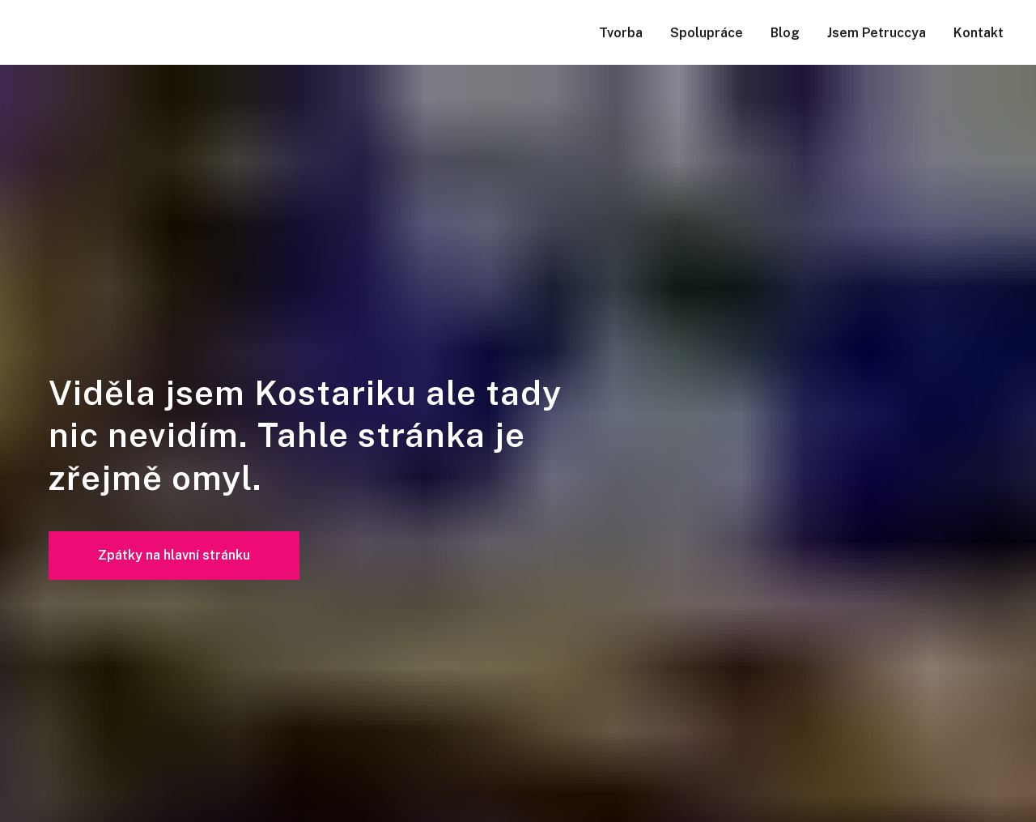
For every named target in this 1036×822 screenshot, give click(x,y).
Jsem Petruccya (876, 32)
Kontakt (978, 32)
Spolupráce (706, 32)
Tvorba (621, 32)
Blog (785, 32)
